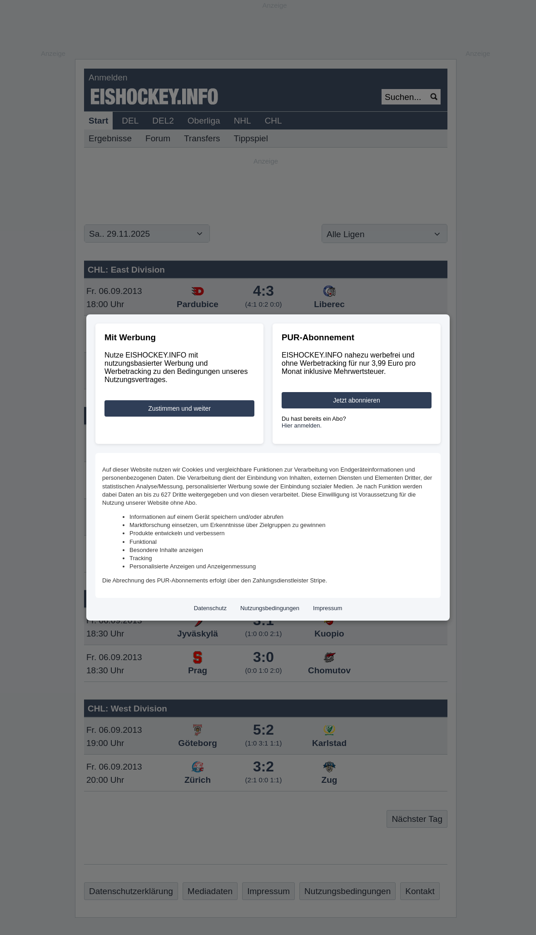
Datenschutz (210, 608)
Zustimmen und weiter (179, 408)
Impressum (327, 608)
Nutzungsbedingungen (269, 608)
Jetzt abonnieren (356, 400)
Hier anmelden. (302, 425)
